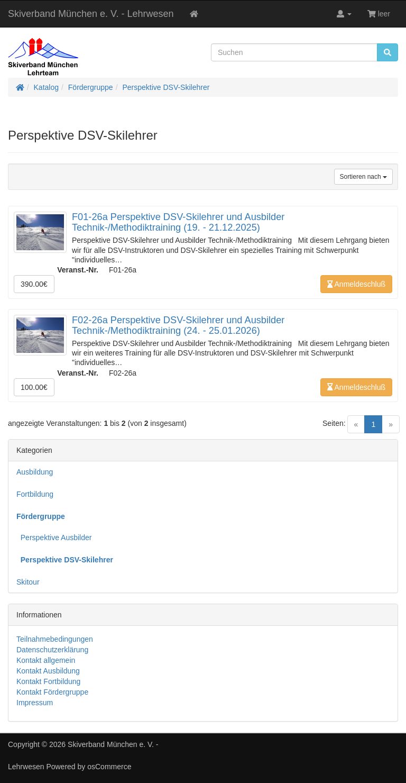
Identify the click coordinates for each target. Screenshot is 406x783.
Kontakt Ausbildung (48, 671)
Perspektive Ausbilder (53, 537)
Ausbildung (34, 472)
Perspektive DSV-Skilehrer (165, 87)
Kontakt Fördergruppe (52, 692)
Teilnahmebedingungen (54, 639)
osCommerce (109, 766)
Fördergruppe (90, 87)
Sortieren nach (363, 176)
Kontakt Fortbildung (48, 681)
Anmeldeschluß (356, 284)
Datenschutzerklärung (52, 649)
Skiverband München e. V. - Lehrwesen (91, 13)
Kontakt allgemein (45, 660)
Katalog (46, 87)
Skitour (28, 582)
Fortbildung (34, 494)
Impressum (34, 702)
